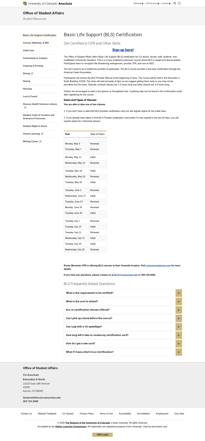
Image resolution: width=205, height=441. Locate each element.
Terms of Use (106, 413)
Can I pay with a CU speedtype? (124, 327)
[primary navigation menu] (179, 3)
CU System (68, 413)
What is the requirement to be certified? (124, 293)
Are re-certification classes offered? (124, 310)
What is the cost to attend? (124, 301)
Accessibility (125, 413)
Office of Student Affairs (43, 13)
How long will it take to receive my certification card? (124, 335)
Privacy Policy (87, 413)
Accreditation (143, 413)
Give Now (179, 413)
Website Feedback (47, 413)
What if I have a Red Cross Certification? (124, 352)
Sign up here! (123, 50)
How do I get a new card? (124, 343)
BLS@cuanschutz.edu (126, 275)
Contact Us (26, 413)
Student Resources (34, 18)
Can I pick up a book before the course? (124, 318)
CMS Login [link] (102, 434)
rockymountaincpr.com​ (158, 265)
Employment (162, 413)
